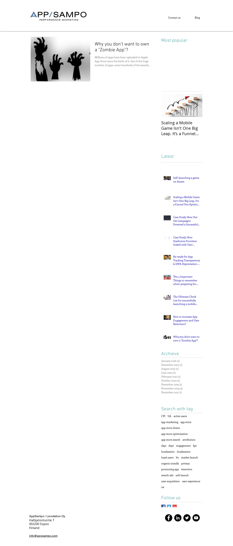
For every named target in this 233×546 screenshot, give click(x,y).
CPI (163, 416)
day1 (163, 445)
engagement (183, 445)
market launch (189, 457)
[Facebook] (168, 517)
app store (185, 422)
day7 (171, 445)
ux (162, 487)
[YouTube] (196, 517)
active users (180, 416)
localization (184, 451)
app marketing (169, 422)
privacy (185, 463)
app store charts (170, 428)
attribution (189, 439)
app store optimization (174, 434)
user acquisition (170, 481)
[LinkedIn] (177, 517)
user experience (191, 481)
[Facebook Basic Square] (163, 507)
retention (186, 469)
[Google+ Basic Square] (174, 507)
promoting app (170, 469)
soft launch (182, 475)
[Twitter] (187, 517)
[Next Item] (196, 105)
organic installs (170, 463)
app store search (170, 439)
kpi (195, 445)
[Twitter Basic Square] (169, 507)
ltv (177, 457)
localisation (168, 451)
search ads (167, 475)
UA (169, 416)
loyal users (167, 457)
